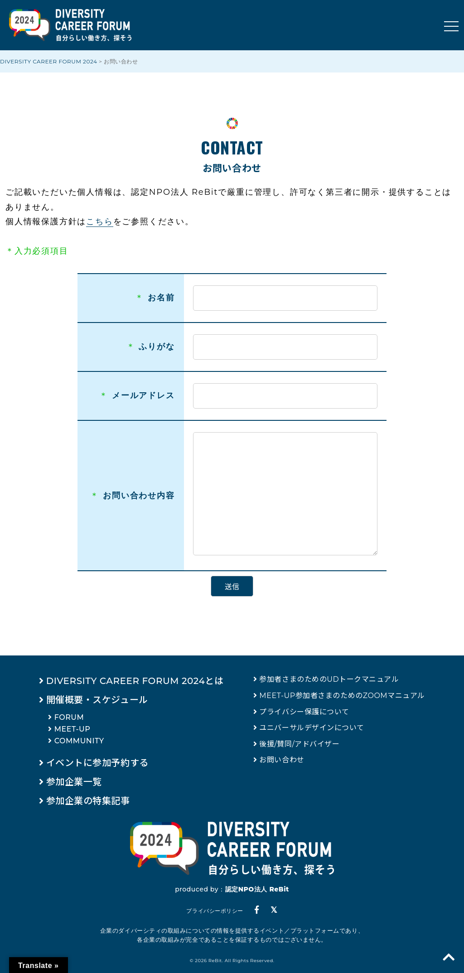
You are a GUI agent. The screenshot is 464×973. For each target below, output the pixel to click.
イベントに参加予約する (97, 762)
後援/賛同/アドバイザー (299, 744)
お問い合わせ (281, 760)
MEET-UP (72, 729)
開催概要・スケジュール (97, 699)
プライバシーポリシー (214, 910)
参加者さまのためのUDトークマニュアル (329, 679)
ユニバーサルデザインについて (311, 727)
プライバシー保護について (304, 712)
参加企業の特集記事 (88, 800)
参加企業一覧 (74, 781)
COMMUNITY (79, 741)
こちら (99, 221)
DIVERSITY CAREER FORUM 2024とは (135, 680)
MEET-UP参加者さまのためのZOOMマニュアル (342, 695)
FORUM (69, 717)
